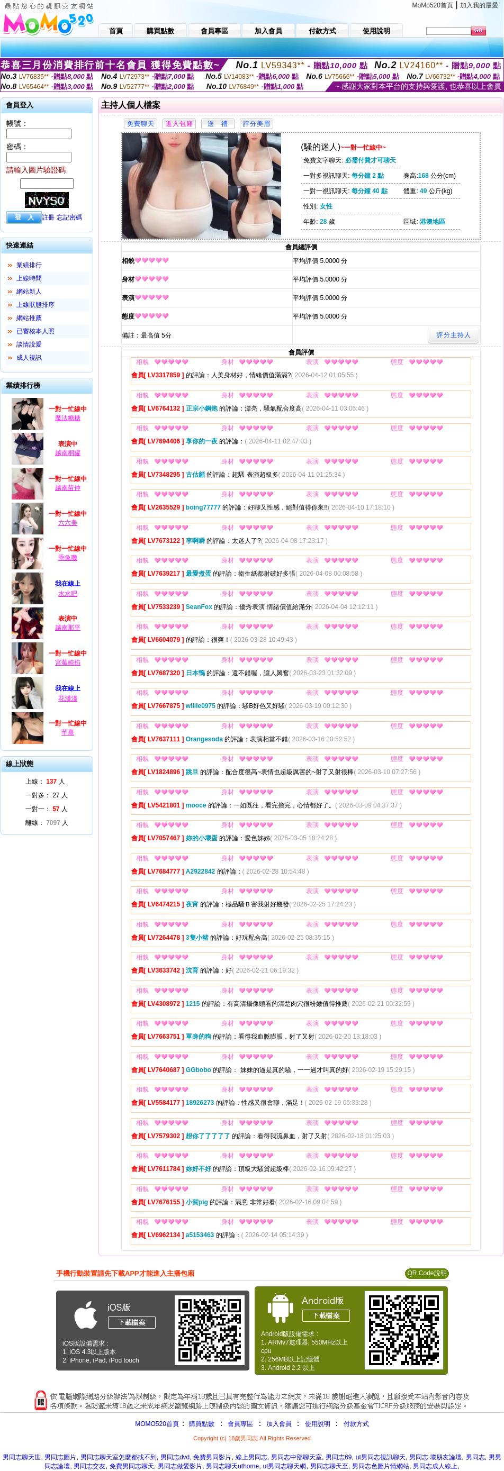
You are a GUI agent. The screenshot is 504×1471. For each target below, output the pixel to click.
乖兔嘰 (67, 557)
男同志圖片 (60, 1457)
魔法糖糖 (67, 418)
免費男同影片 (212, 1457)
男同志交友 (89, 1466)
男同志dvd (175, 1457)
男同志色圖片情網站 (380, 1466)
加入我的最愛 (479, 5)
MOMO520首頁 (157, 1424)
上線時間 (29, 278)
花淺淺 (67, 698)
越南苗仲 (67, 488)
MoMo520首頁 (432, 5)
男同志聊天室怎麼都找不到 (118, 1457)
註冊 (48, 217)
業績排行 (29, 265)
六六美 (67, 522)
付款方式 (356, 1424)
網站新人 (29, 291)
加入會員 (279, 1424)
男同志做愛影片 (180, 1466)
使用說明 (317, 1424)
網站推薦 (29, 318)
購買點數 (200, 1424)
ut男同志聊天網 (284, 1466)
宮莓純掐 (67, 662)
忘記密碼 (69, 217)
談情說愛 (29, 344)
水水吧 (67, 593)
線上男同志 (251, 1457)
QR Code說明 (426, 1273)
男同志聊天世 (22, 1457)
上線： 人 (45, 781)
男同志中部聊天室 (296, 1457)
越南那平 (67, 627)
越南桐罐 (67, 453)
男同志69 (339, 1457)
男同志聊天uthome (232, 1466)
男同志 (475, 1457)
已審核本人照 (35, 331)
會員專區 (240, 1424)
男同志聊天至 (329, 1466)
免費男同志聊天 (132, 1466)
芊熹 (67, 732)
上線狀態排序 (35, 304)
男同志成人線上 (435, 1466)
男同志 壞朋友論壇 (435, 1457)
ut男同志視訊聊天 (381, 1457)
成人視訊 (29, 357)
